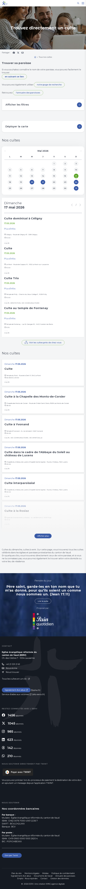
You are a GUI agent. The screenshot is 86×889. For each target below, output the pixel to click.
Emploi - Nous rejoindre (27, 878)
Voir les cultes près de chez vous (45, 342)
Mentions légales (32, 873)
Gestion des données (59, 878)
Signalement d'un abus (15, 690)
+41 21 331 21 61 (13, 664)
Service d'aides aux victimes (15, 694)
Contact (44, 878)
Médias (45, 873)
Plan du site (16, 873)
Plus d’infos (9, 229)
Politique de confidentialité (63, 873)
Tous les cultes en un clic (14, 679)
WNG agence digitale (55, 884)
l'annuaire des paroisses (28, 93)
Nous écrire (11, 668)
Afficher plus (43, 536)
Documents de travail (43, 876)
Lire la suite (43, 601)
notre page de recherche (49, 85)
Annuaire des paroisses (65, 876)
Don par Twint (12, 855)
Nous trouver (12, 672)
